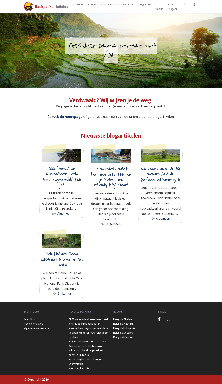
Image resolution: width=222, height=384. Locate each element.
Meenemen (127, 4)
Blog (185, 4)
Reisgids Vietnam (123, 323)
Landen (79, 4)
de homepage (71, 116)
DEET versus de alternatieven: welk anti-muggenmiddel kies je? (62, 176)
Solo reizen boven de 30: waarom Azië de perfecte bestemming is (160, 174)
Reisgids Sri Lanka (123, 332)
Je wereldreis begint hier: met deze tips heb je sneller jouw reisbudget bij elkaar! (111, 177)
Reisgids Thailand (123, 319)
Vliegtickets (145, 4)
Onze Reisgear (172, 7)
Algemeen (61, 213)
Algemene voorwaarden (37, 328)
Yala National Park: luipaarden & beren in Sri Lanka (61, 259)
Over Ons (29, 319)
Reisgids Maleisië (123, 337)
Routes (92, 4)
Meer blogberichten (80, 368)
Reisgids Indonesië (124, 328)
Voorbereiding (108, 4)
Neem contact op (33, 323)
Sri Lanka (61, 293)
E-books (159, 7)
